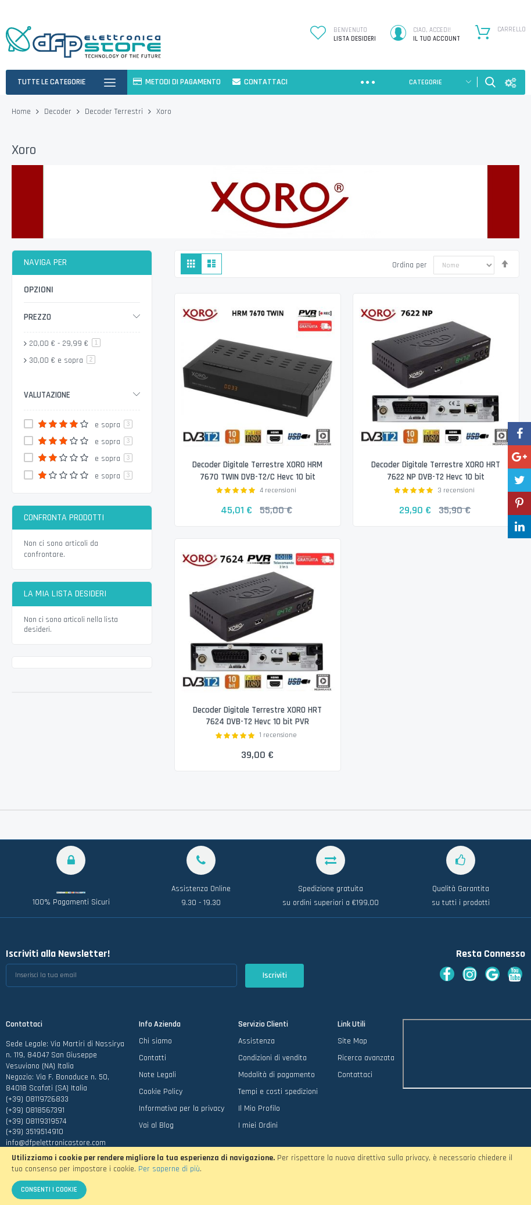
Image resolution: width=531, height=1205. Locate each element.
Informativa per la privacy (181, 1108)
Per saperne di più (169, 1169)
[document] (265, 1176)
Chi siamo (155, 1041)
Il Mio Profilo (259, 1108)
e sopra (62, 360)
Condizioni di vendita (272, 1058)
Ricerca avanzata (366, 1058)
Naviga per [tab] (45, 262)
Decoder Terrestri (115, 111)
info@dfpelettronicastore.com (56, 1143)
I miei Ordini (258, 1125)
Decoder (59, 111)
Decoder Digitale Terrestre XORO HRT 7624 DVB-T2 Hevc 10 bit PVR (257, 716)
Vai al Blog (156, 1125)
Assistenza (256, 1041)
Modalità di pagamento (276, 1075)
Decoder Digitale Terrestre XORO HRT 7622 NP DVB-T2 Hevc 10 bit (436, 470)
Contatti (152, 1058)
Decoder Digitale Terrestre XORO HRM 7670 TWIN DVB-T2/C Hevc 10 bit (257, 470)
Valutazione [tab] (47, 395)
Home (22, 111)
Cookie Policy (160, 1091)
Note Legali (157, 1075)
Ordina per (409, 265)
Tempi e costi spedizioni (278, 1091)
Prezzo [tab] (37, 317)
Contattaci (355, 1075)
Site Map (352, 1041)
